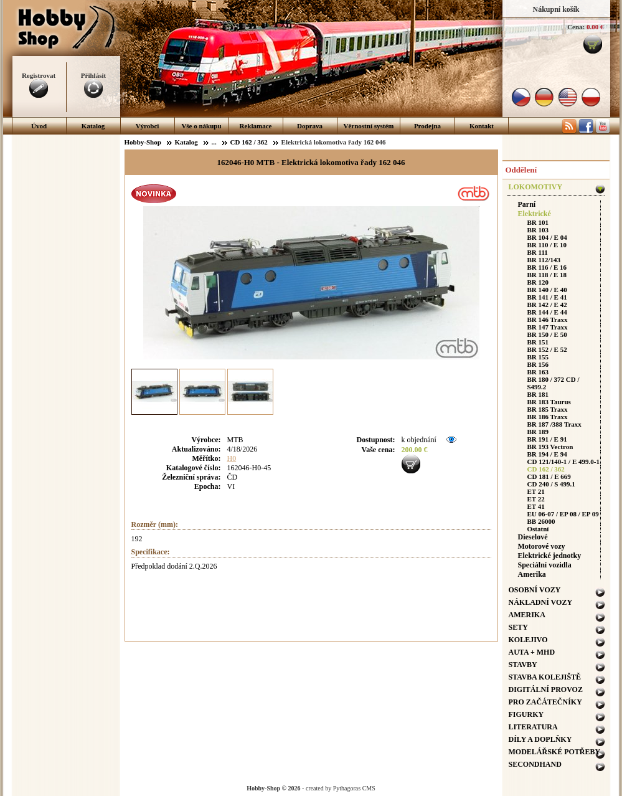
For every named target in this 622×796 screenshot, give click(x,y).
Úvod (39, 126)
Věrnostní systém (369, 126)
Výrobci (147, 126)
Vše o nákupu (201, 126)
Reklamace (256, 126)
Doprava (310, 126)
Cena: (576, 27)
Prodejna (427, 126)
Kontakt (481, 126)
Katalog (93, 126)
